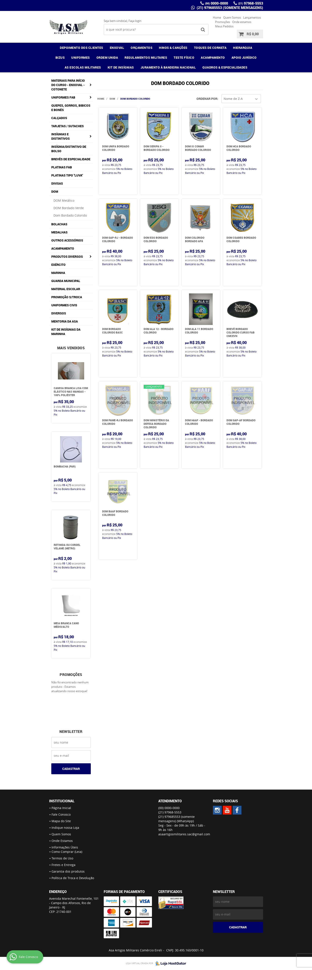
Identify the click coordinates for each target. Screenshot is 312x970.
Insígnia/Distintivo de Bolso (68, 149)
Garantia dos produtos (68, 871)
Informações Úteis (65, 847)
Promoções (222, 22)
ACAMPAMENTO (213, 57)
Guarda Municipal (65, 281)
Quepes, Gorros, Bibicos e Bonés (70, 107)
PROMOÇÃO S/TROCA (66, 297)
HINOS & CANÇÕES (173, 48)
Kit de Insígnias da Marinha (65, 331)
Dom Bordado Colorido (70, 215)
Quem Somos (232, 17)
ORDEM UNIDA (107, 57)
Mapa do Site (61, 821)
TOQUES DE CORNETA (210, 48)
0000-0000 (216, 3)
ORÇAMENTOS (141, 48)
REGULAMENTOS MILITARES (146, 57)
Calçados (59, 118)
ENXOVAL (117, 48)
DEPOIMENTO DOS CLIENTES (81, 48)
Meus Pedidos (224, 26)
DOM (54, 191)
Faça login (134, 21)
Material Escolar (65, 289)
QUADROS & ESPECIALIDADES (224, 67)
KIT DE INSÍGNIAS (121, 67)
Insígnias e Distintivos (60, 136)
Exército (58, 265)
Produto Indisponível (118, 400)
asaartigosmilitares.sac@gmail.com (184, 834)
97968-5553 (250, 3)
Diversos (58, 313)
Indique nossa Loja (65, 827)
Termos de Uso (62, 858)
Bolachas (59, 224)
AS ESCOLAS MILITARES (83, 67)
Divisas (57, 183)
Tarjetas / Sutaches (67, 126)
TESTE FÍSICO (184, 57)
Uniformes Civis (64, 305)
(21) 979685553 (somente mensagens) (229, 7)
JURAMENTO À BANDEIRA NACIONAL (168, 67)
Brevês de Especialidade (70, 159)
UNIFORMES (80, 57)
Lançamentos (252, 17)
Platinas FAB (61, 167)
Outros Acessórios (67, 240)
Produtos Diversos (67, 256)
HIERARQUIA (242, 48)
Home (217, 17)
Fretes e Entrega (63, 865)
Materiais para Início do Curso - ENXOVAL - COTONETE (68, 84)
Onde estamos (241, 22)
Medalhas (59, 232)
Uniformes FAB (63, 97)
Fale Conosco (61, 814)
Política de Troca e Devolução (73, 878)
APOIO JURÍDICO (244, 57)
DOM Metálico (63, 200)
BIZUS (60, 57)
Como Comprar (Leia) (67, 852)
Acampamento (62, 248)
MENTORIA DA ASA (64, 321)
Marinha (58, 273)
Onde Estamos (62, 841)
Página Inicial (61, 808)
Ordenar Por (206, 99)
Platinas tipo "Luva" (67, 175)
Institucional (62, 801)
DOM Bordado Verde (68, 208)
